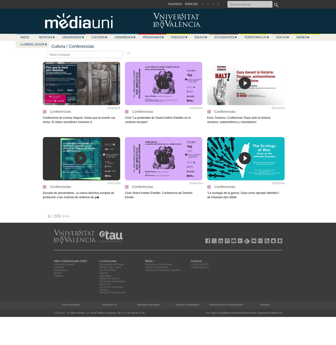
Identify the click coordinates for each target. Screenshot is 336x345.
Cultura (99, 37)
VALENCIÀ (175, 4)
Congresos (125, 37)
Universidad (73, 37)
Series (303, 37)
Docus (282, 37)
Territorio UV (256, 37)
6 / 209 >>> (59, 216)
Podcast (179, 37)
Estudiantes (225, 37)
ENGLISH (191, 4)
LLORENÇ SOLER (33, 44)
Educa (201, 37)
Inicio (24, 37)
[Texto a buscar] (249, 4)
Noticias (47, 37)
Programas (153, 37)
